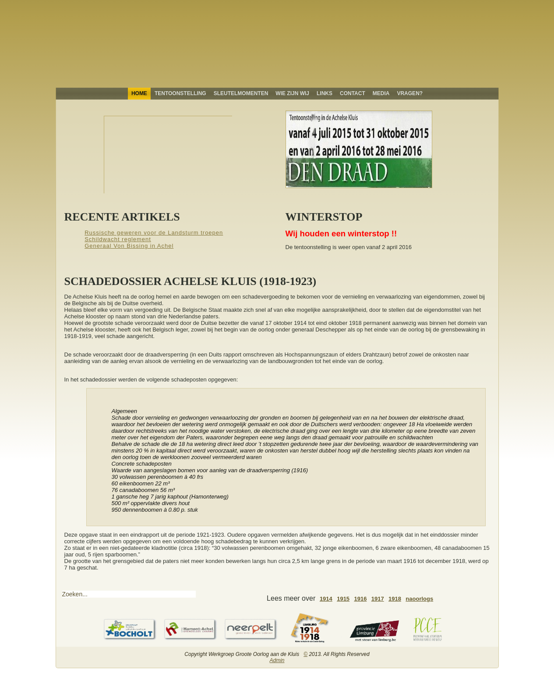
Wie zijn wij (292, 93)
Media (381, 93)
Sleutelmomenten (241, 93)
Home (139, 93)
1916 (360, 598)
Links (324, 93)
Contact (352, 93)
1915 (343, 598)
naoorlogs (419, 598)
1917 (377, 598)
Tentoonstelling (180, 93)
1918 (394, 598)
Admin (276, 660)
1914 (326, 598)
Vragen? (410, 93)
